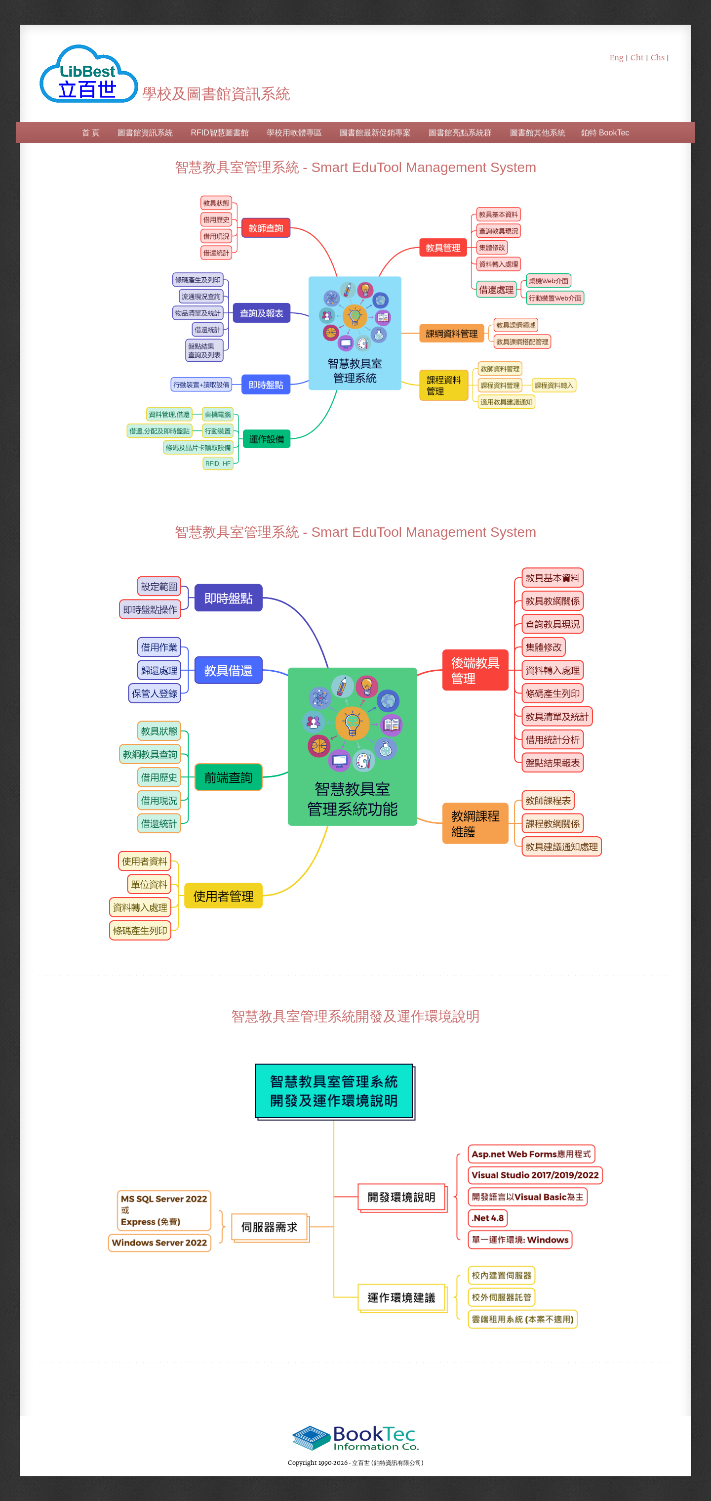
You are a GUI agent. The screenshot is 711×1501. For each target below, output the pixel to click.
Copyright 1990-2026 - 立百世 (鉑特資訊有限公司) (356, 1462)
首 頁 (91, 133)
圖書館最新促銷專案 (375, 133)
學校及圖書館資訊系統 (165, 94)
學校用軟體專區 (294, 133)
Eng (617, 56)
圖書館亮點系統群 (460, 133)
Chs (658, 56)
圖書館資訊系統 (145, 133)
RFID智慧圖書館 (219, 133)
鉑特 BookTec (605, 133)
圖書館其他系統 (537, 133)
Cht (637, 56)
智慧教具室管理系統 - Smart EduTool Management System (356, 167)
